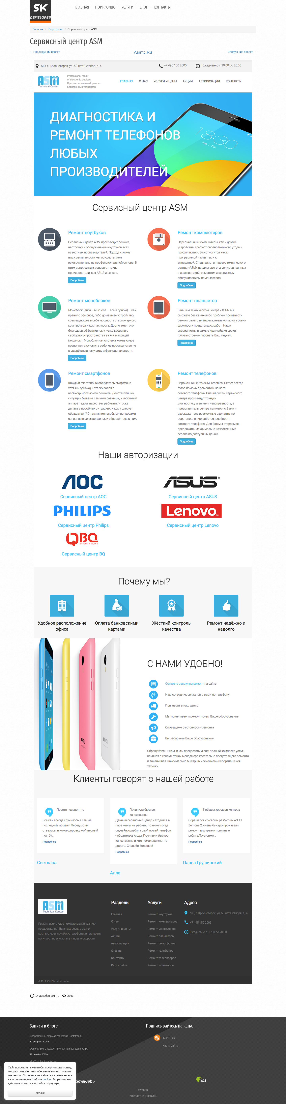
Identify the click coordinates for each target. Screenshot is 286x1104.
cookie (47, 1079)
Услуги (127, 7)
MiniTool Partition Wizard (43, 1061)
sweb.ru (143, 1089)
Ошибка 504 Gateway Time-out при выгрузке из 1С (59, 1048)
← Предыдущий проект (45, 51)
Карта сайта (170, 1045)
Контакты (162, 7)
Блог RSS (169, 1037)
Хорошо (40, 1092)
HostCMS (151, 1095)
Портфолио (105, 7)
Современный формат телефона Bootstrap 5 (56, 1036)
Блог (143, 7)
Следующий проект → (242, 51)
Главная (82, 7)
